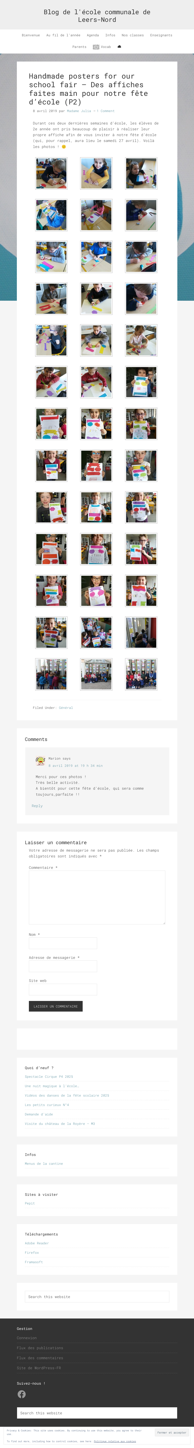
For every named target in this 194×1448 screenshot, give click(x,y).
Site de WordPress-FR (39, 1367)
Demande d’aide (39, 1114)
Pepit (30, 1203)
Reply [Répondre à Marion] (37, 805)
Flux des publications (40, 1347)
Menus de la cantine (44, 1163)
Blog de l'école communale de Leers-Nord (97, 15)
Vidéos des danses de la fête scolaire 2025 (67, 1095)
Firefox (32, 1252)
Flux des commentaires (40, 1357)
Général (66, 707)
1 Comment (106, 111)
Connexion (27, 1337)
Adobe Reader (37, 1243)
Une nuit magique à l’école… (52, 1086)
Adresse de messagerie (54, 957)
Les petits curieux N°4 (47, 1105)
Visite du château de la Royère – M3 (60, 1123)
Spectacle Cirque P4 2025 (49, 1076)
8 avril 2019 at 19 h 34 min (76, 765)
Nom (34, 934)
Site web (38, 980)
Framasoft (34, 1262)
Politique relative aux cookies (115, 1441)
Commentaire (43, 867)
